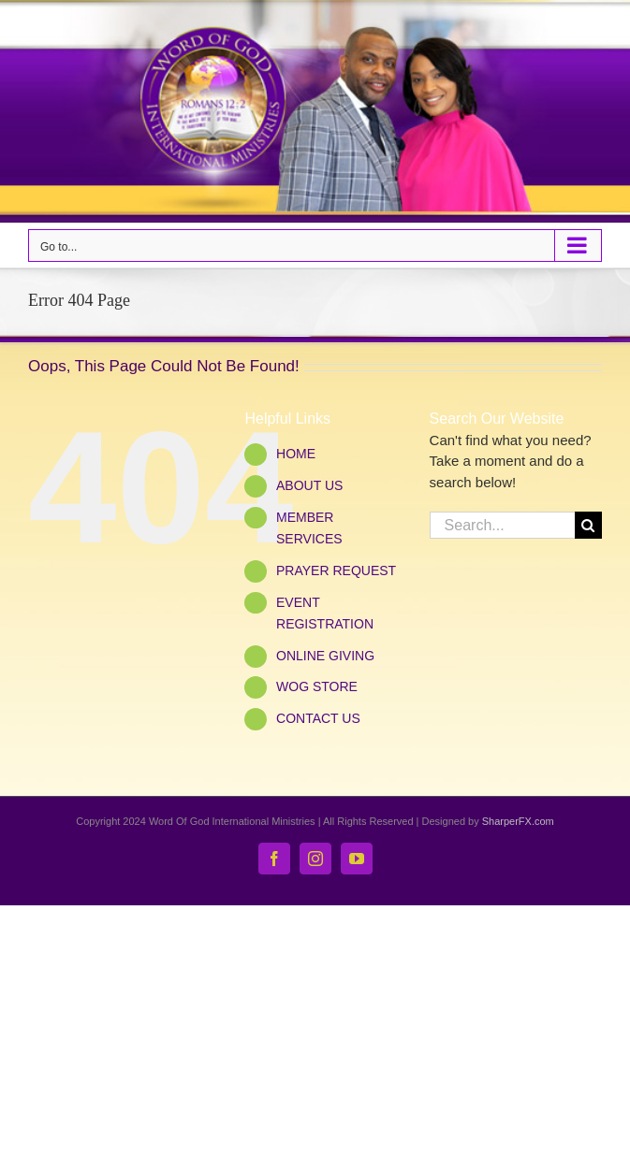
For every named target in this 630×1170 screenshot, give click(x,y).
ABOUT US (309, 485)
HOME (295, 453)
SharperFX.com (518, 821)
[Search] (588, 525)
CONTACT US (318, 718)
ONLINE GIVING (325, 655)
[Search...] (502, 525)
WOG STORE (317, 686)
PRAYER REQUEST (336, 570)
